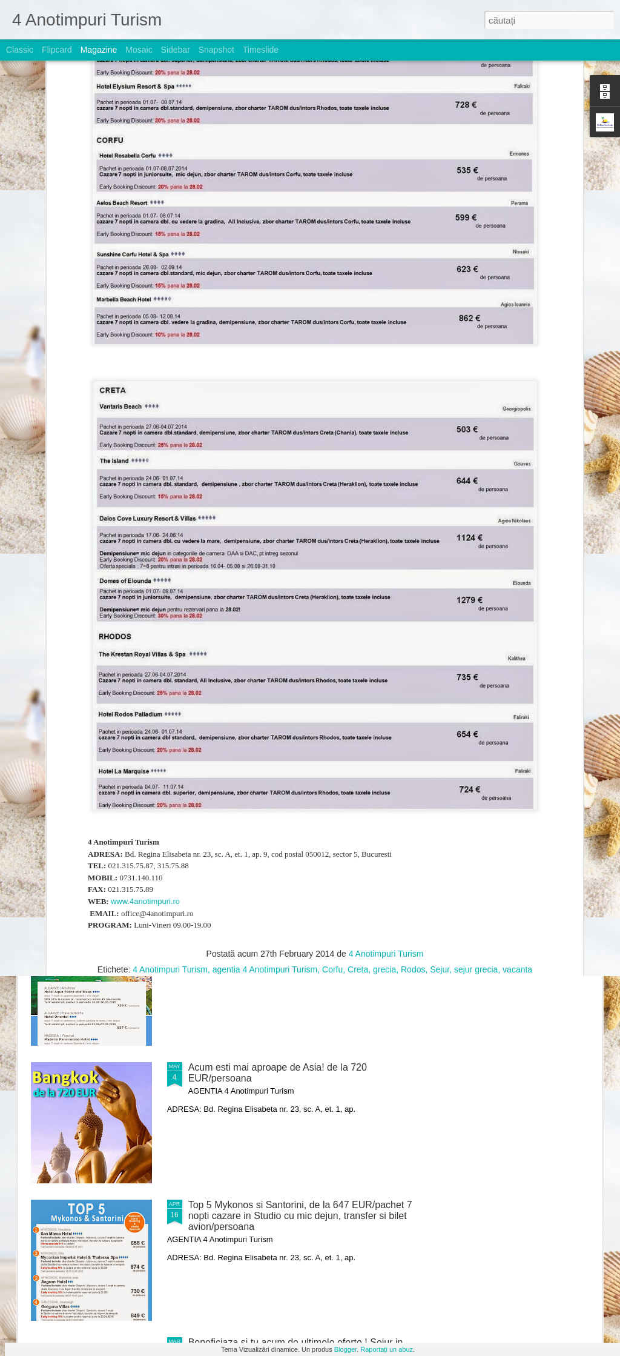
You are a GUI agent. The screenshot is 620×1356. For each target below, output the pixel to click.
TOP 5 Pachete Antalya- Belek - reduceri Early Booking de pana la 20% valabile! (287, 797)
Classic (19, 50)
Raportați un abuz (386, 1349)
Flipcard (57, 50)
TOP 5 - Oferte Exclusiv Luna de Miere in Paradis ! (90, 563)
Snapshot (216, 50)
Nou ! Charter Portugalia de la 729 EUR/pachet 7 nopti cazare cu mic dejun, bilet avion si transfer (293, 935)
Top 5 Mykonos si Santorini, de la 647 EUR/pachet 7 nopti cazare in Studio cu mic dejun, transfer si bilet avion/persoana (300, 1216)
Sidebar (175, 50)
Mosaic (138, 50)
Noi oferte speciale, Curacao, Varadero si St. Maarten (303, 655)
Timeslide (261, 50)
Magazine (99, 50)
